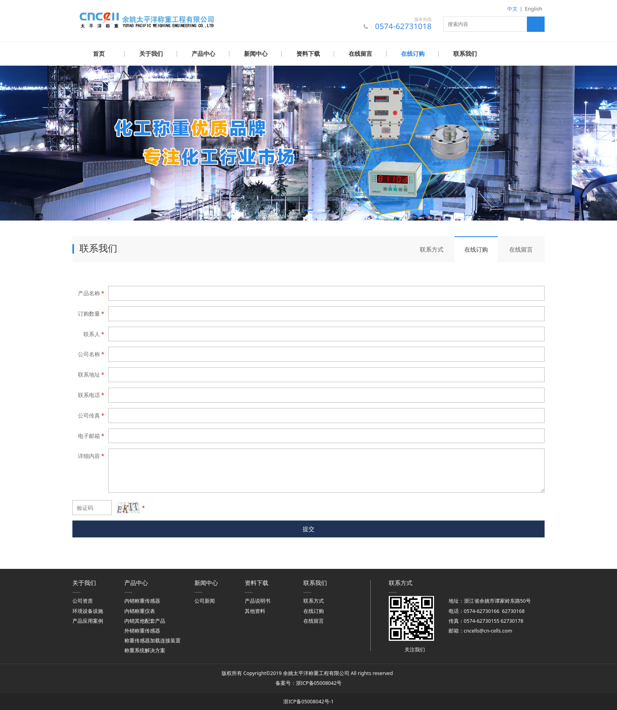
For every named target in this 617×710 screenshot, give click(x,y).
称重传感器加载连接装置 (152, 640)
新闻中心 (256, 54)
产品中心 (203, 54)
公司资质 (82, 600)
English (533, 8)
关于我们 (151, 54)
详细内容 (91, 455)
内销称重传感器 (142, 600)
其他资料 (255, 610)
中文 (512, 8)
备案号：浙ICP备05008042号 (308, 682)
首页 (99, 54)
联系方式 (431, 249)
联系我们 (465, 54)
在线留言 (360, 54)
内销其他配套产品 (144, 620)
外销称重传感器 (142, 630)
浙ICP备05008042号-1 (308, 701)
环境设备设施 (87, 610)
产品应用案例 (87, 620)
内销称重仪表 (139, 610)
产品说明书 (257, 600)
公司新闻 (204, 600)
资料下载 (308, 54)
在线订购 (413, 54)
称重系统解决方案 (144, 650)
